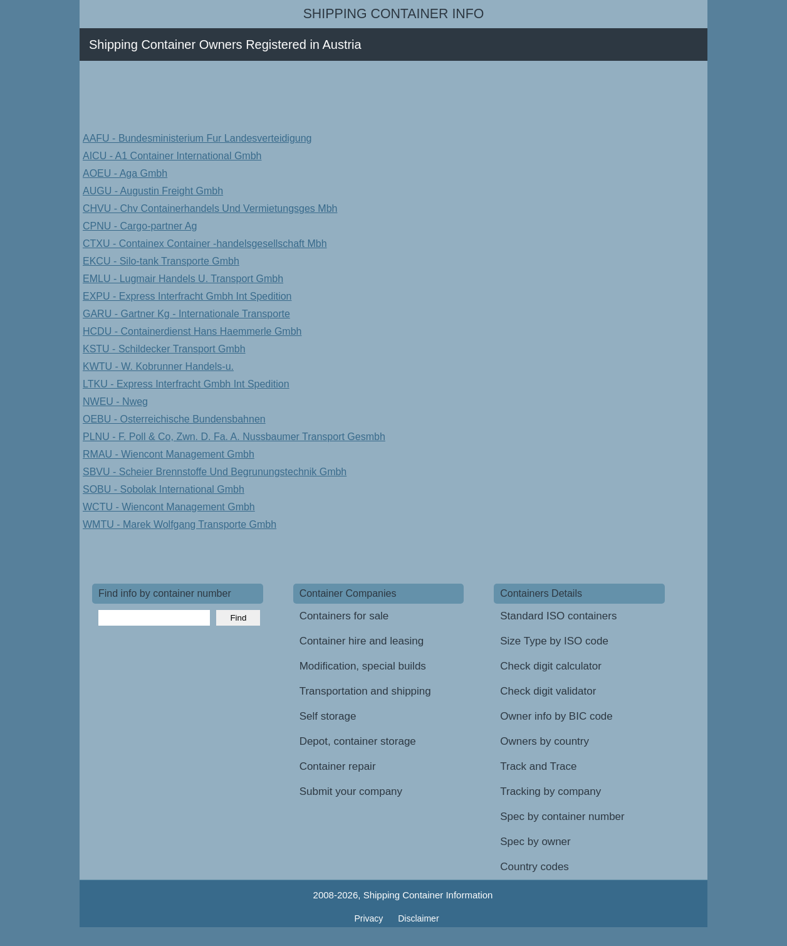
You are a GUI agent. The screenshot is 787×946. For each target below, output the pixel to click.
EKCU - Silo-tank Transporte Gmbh (161, 261)
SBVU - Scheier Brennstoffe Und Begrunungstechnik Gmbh (215, 471)
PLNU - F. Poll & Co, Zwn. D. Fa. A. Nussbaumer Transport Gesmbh (234, 436)
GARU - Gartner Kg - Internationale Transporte (186, 313)
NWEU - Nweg (115, 401)
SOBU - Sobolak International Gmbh (163, 489)
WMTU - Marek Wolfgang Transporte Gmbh (179, 524)
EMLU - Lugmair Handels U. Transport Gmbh (183, 278)
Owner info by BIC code (556, 716)
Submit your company (351, 791)
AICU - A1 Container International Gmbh (172, 155)
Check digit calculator (551, 666)
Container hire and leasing (362, 641)
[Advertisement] (320, 95)
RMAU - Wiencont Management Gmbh (168, 454)
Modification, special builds (363, 666)
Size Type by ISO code (554, 641)
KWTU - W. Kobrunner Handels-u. (158, 366)
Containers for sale (344, 616)
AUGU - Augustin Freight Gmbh (153, 191)
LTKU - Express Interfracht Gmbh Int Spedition (186, 384)
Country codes (534, 867)
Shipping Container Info (393, 13)
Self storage (328, 716)
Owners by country (544, 741)
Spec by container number (562, 816)
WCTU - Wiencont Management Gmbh (169, 507)
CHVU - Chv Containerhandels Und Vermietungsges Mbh (210, 208)
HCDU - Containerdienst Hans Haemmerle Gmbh (192, 331)
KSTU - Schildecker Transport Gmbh (164, 349)
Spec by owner (535, 842)
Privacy (369, 918)
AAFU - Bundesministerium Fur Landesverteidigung (197, 138)
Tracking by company (550, 791)
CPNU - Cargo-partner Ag (140, 226)
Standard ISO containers (558, 616)
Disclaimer (418, 918)
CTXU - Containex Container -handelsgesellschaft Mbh (205, 243)
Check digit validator (548, 691)
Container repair (338, 766)
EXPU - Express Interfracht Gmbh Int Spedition (187, 296)
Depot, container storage (358, 741)
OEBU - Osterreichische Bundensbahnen (174, 419)
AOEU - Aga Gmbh (125, 173)
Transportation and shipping (365, 691)
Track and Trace (538, 766)
